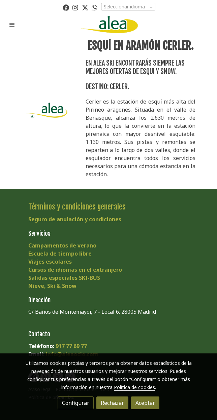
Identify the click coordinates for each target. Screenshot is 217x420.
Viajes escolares (50, 261)
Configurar (75, 403)
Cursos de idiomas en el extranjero (75, 269)
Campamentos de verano (62, 245)
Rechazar (112, 403)
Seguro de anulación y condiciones (74, 219)
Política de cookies (134, 387)
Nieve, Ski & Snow (52, 286)
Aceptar (145, 403)
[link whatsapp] (94, 7)
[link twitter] (85, 7)
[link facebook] (66, 7)
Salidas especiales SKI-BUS (64, 277)
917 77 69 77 (71, 346)
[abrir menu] (12, 25)
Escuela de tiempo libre (60, 253)
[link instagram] (75, 7)
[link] (108, 24)
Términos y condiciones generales (77, 207)
